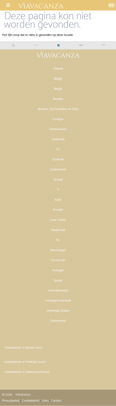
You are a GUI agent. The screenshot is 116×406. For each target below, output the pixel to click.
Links (45, 400)
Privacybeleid (10, 400)
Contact (56, 400)
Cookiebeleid (30, 400)
